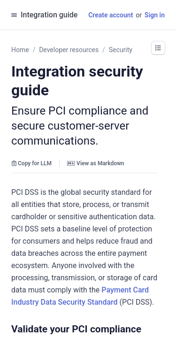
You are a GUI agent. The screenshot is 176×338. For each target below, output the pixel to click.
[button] (146, 329)
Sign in (155, 15)
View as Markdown (95, 163)
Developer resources (69, 50)
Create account (110, 15)
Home (20, 50)
